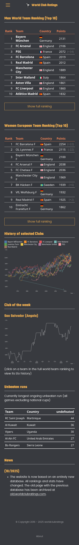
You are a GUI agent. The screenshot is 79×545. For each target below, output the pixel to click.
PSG (18, 52)
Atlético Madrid (27, 94)
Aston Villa (23, 83)
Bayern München (22, 39)
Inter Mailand (25, 77)
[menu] (8, 5)
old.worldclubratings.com (28, 494)
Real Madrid (24, 62)
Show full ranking (39, 106)
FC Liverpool (24, 88)
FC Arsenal (23, 46)
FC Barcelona (25, 57)
